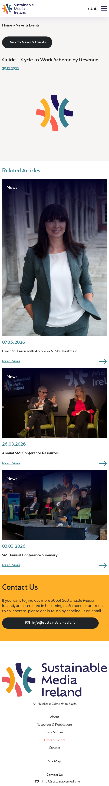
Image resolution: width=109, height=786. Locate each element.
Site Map (54, 761)
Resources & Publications (54, 725)
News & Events (28, 25)
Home (7, 25)
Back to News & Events (27, 42)
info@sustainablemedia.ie (53, 623)
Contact (54, 748)
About (54, 717)
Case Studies (54, 732)
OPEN (104, 8)
